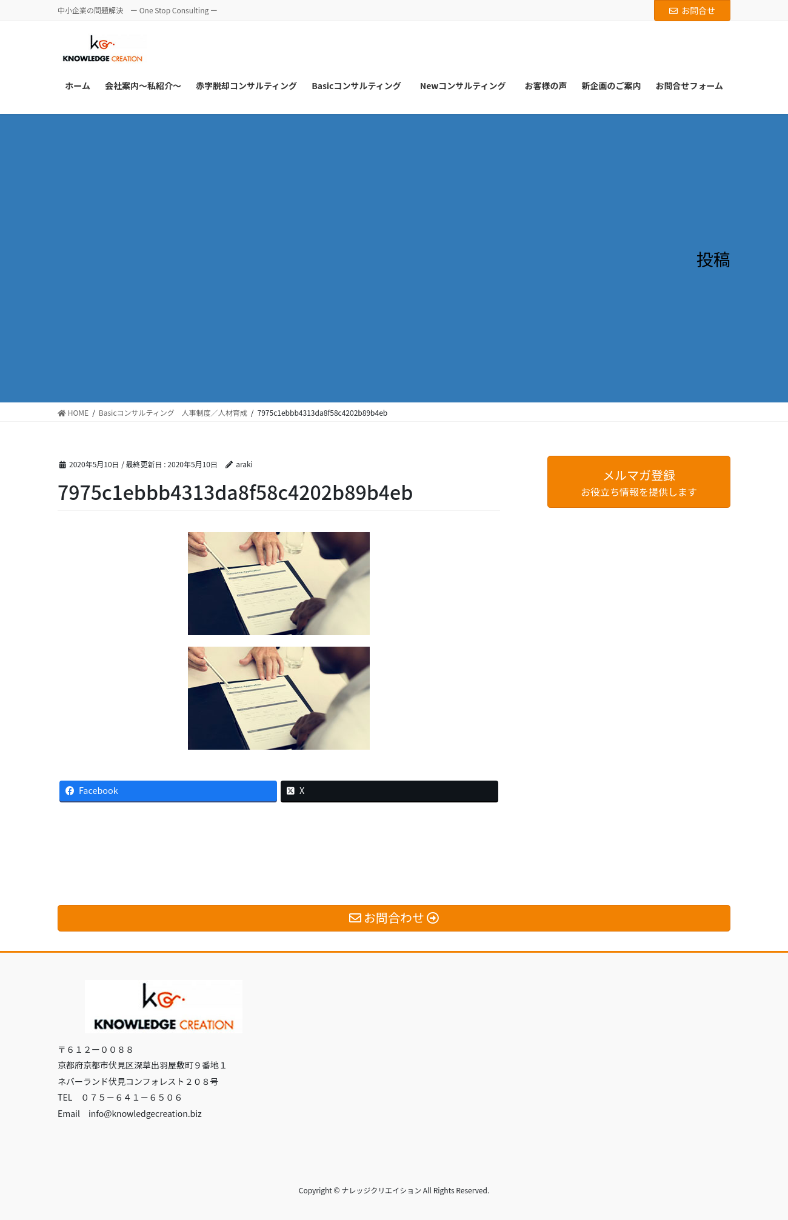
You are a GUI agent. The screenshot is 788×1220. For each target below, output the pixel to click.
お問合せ (692, 10)
